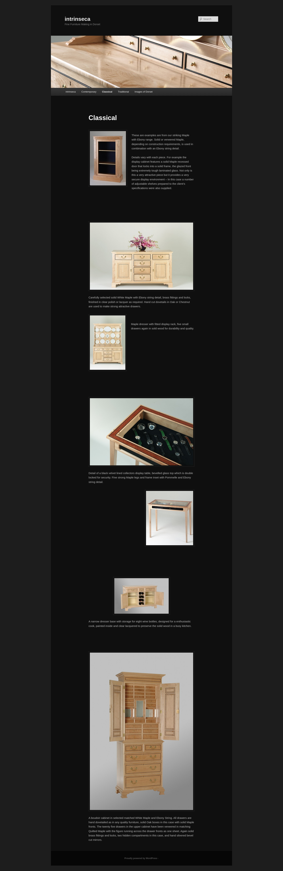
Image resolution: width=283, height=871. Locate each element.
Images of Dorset (144, 91)
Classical (107, 91)
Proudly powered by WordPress (140, 858)
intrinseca (77, 19)
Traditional (123, 91)
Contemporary (88, 91)
